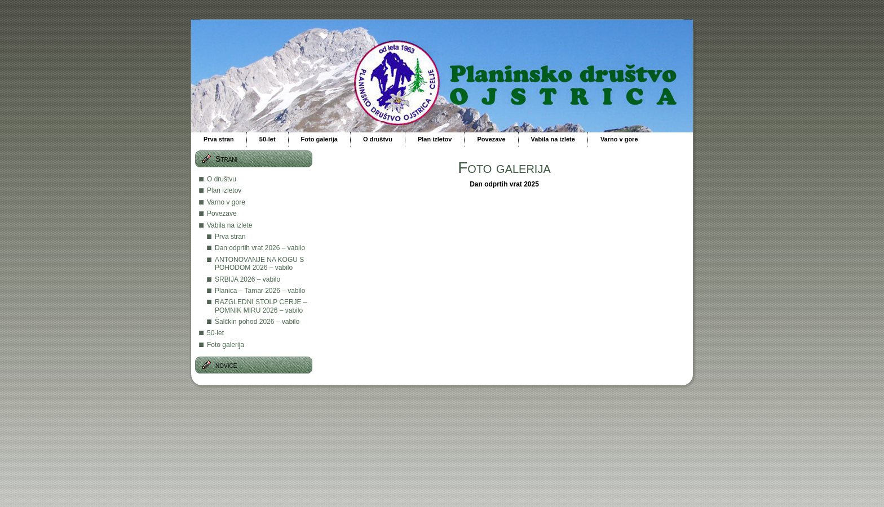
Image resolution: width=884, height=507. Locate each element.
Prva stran (230, 237)
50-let (215, 333)
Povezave (222, 213)
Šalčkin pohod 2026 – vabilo (257, 322)
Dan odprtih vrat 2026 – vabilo (260, 248)
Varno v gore (226, 202)
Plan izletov (224, 190)
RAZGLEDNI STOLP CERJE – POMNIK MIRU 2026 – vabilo (261, 306)
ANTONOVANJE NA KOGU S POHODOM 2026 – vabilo (259, 264)
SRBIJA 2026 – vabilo (247, 279)
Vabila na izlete (230, 225)
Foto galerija (225, 345)
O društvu (221, 179)
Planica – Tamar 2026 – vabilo (260, 291)
